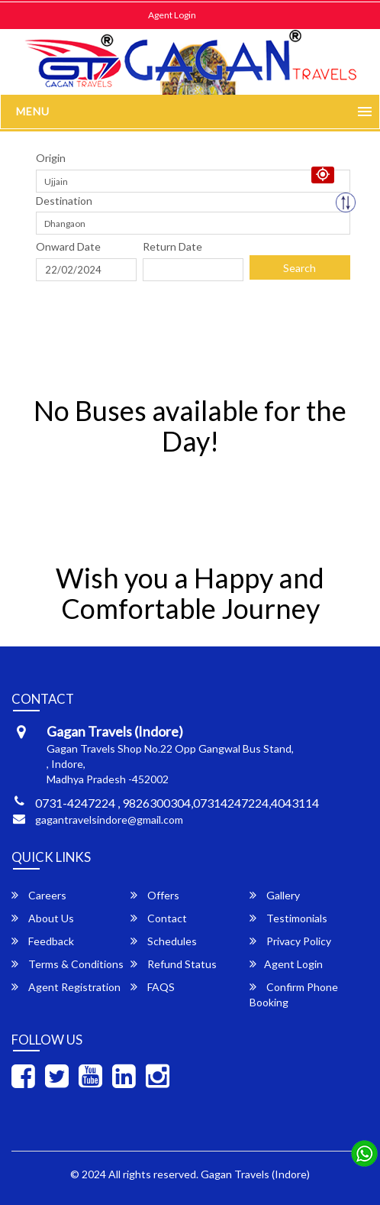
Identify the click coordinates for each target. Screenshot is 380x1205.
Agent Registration (66, 986)
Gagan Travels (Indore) (255, 1174)
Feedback (42, 941)
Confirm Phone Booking (294, 994)
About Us (42, 918)
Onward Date (68, 246)
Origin (51, 157)
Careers (38, 895)
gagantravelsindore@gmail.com (109, 819)
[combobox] (193, 181)
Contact (158, 918)
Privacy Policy (290, 941)
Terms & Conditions (67, 963)
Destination (64, 200)
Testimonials (288, 918)
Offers (154, 895)
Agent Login (172, 15)
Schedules (163, 941)
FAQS (152, 986)
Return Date (172, 246)
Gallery (275, 895)
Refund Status (173, 963)
